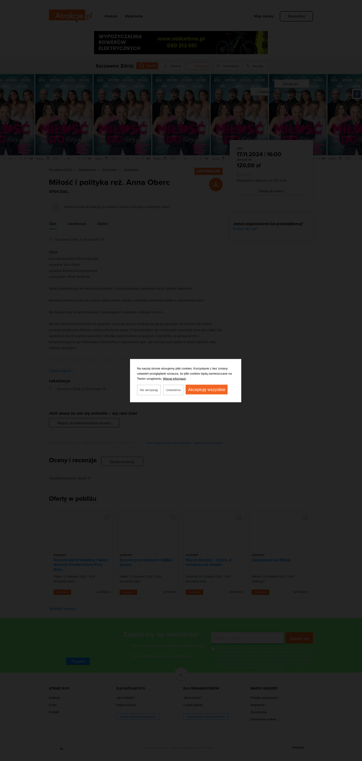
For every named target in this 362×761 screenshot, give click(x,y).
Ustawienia (173, 389)
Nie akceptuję (149, 389)
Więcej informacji (174, 378)
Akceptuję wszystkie (206, 389)
